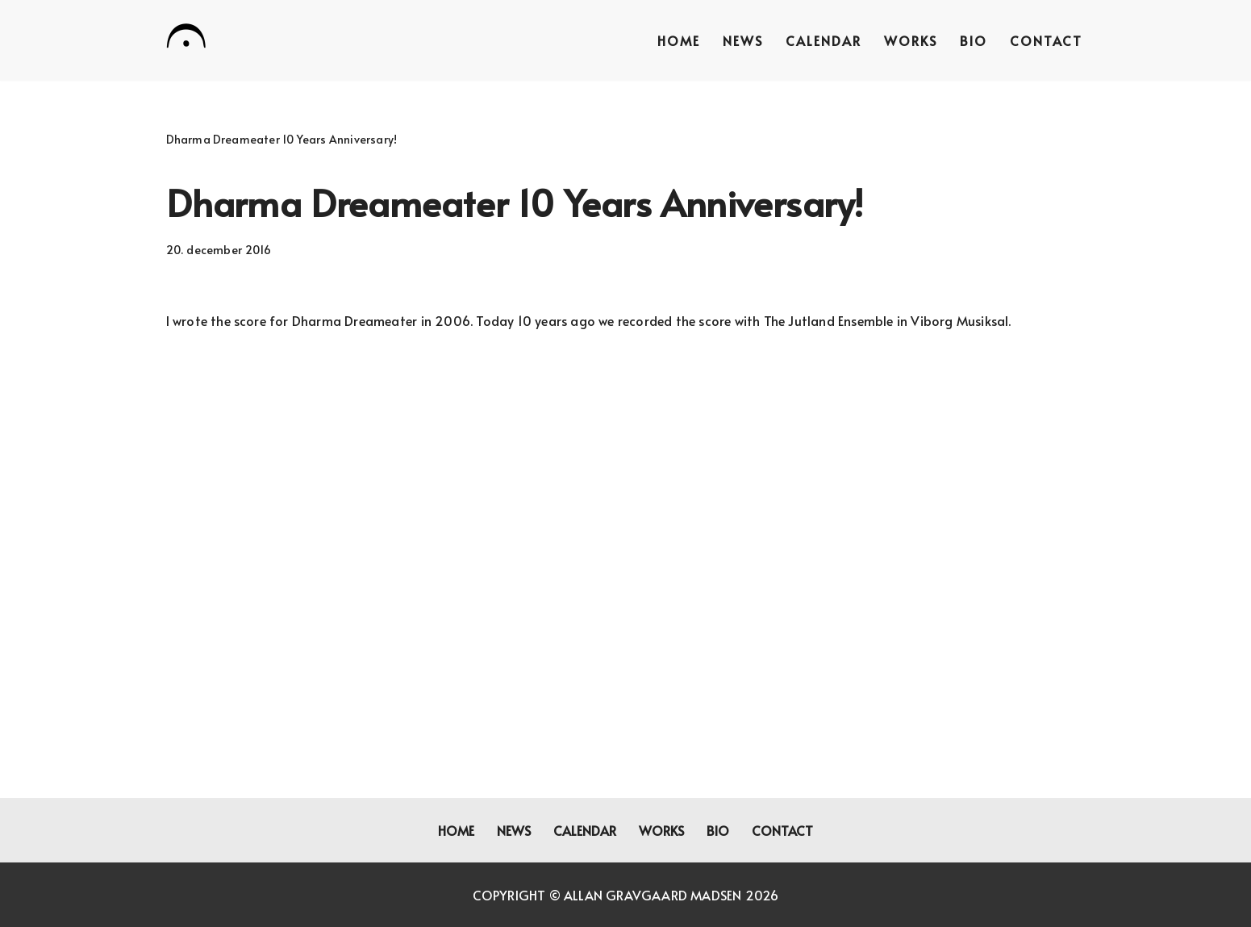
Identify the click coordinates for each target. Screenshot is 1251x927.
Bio (973, 40)
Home (678, 40)
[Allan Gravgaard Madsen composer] (186, 39)
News (743, 40)
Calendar (823, 40)
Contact (1046, 40)
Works (910, 40)
